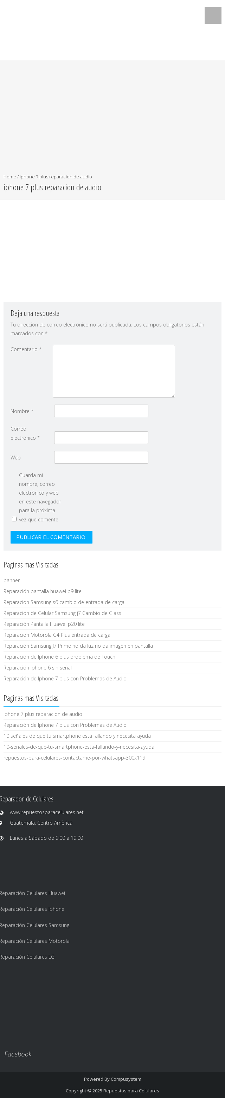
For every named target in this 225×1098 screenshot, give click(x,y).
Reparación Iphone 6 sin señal (38, 667)
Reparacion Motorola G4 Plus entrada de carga (57, 634)
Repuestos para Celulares (131, 1090)
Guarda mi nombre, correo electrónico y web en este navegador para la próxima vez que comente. (40, 497)
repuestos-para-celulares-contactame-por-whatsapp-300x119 (74, 757)
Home (10, 176)
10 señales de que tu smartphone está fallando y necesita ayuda (77, 735)
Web (16, 457)
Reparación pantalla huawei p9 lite (43, 591)
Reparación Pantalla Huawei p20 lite (44, 624)
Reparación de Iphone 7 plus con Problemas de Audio (65, 678)
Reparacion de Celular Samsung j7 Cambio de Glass (62, 613)
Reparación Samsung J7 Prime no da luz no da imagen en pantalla (78, 645)
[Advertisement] (112, 120)
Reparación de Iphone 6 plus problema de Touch (59, 656)
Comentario (26, 349)
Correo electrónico (25, 433)
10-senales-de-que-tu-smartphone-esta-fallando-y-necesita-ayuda (79, 746)
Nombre (22, 411)
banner (12, 580)
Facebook (18, 1053)
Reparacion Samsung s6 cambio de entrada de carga (64, 602)
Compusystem (126, 1079)
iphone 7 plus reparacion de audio (43, 714)
